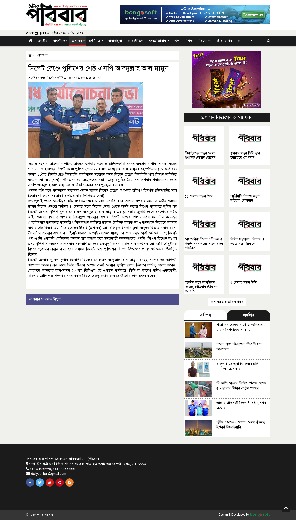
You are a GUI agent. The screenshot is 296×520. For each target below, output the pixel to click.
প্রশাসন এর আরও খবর (227, 302)
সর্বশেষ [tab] (205, 315)
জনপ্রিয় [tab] (248, 315)
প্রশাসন (42, 55)
